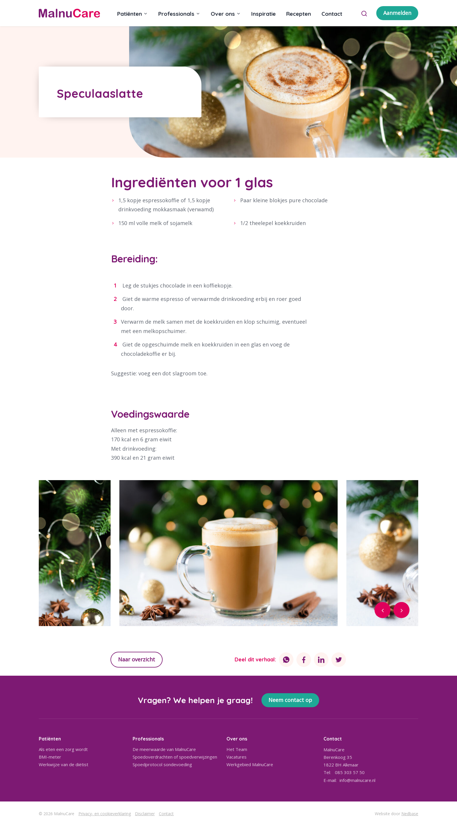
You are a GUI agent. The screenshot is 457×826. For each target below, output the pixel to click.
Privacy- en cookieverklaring (104, 813)
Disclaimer (145, 813)
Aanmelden (397, 12)
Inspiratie (263, 13)
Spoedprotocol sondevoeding (162, 764)
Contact (331, 13)
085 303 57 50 (350, 772)
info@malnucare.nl (357, 780)
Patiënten (129, 13)
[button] (383, 610)
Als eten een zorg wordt (63, 749)
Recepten (298, 13)
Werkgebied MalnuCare (249, 764)
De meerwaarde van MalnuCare (164, 749)
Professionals (176, 13)
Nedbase (409, 813)
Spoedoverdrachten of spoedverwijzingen (175, 757)
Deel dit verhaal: (255, 659)
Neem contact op (290, 699)
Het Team (236, 749)
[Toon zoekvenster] (364, 13)
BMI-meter (50, 757)
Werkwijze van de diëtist (63, 764)
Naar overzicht (136, 659)
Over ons (223, 13)
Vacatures (236, 757)
